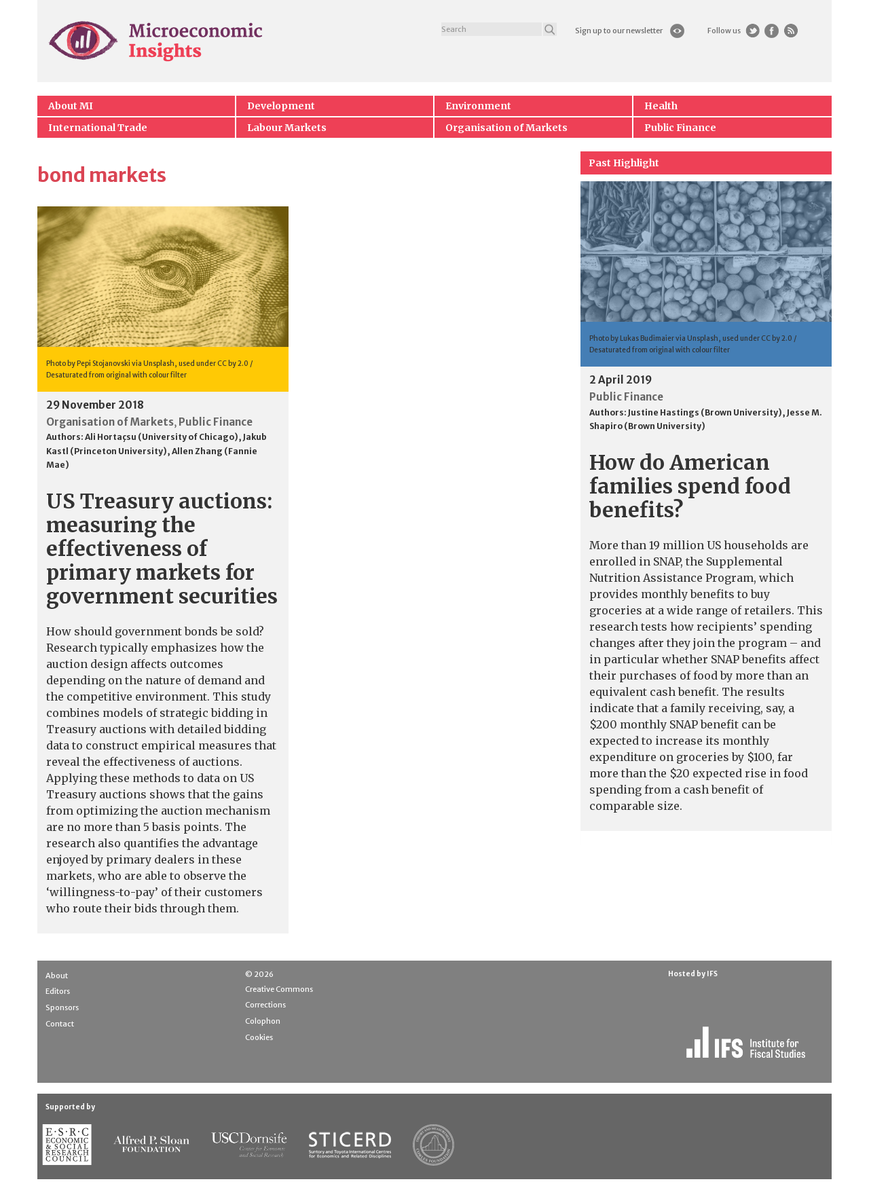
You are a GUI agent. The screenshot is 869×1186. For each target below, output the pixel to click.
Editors (57, 991)
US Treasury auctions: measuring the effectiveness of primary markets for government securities (162, 548)
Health (661, 106)
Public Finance (680, 128)
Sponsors (62, 1007)
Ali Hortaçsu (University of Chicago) (161, 437)
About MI (70, 106)
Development (281, 106)
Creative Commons (279, 989)
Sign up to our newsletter (619, 30)
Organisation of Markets (506, 128)
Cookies (259, 1037)
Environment (478, 106)
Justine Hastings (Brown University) (705, 412)
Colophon (262, 1021)
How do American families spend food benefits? (690, 486)
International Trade (97, 128)
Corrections (265, 1004)
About (56, 975)
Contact (59, 1024)
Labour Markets (287, 128)
